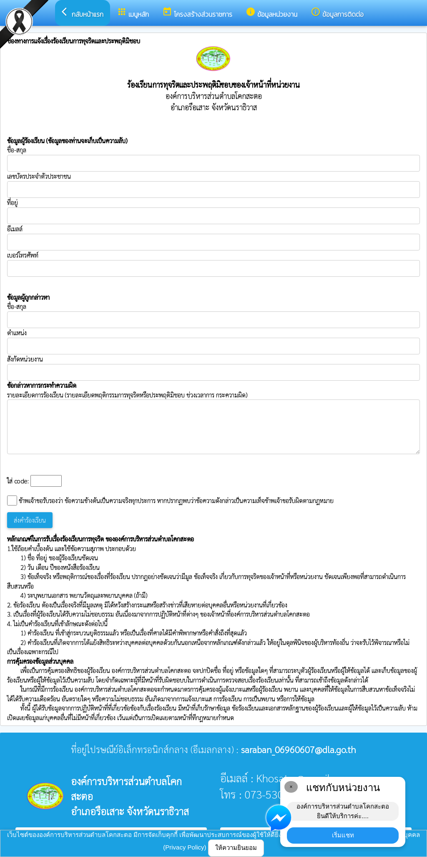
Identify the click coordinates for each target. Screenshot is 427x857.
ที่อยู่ (12, 202)
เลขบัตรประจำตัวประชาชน (213, 185)
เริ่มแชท (343, 835)
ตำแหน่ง (17, 332)
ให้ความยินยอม (236, 847)
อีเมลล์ (15, 229)
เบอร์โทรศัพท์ (22, 255)
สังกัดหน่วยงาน (25, 359)
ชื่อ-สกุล (213, 159)
